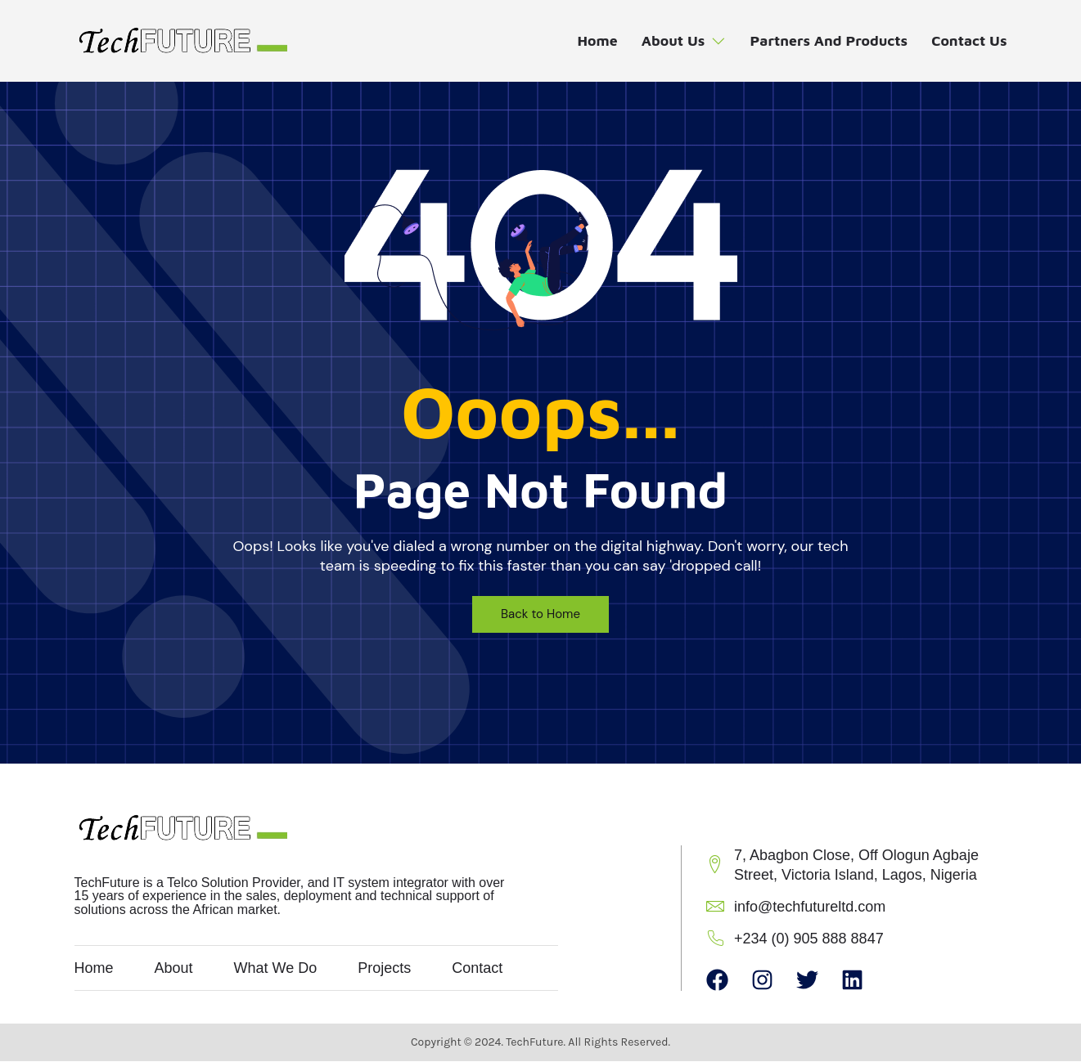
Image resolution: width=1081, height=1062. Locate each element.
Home (590, 41)
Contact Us (968, 41)
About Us (678, 41)
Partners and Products (825, 41)
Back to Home (540, 614)
